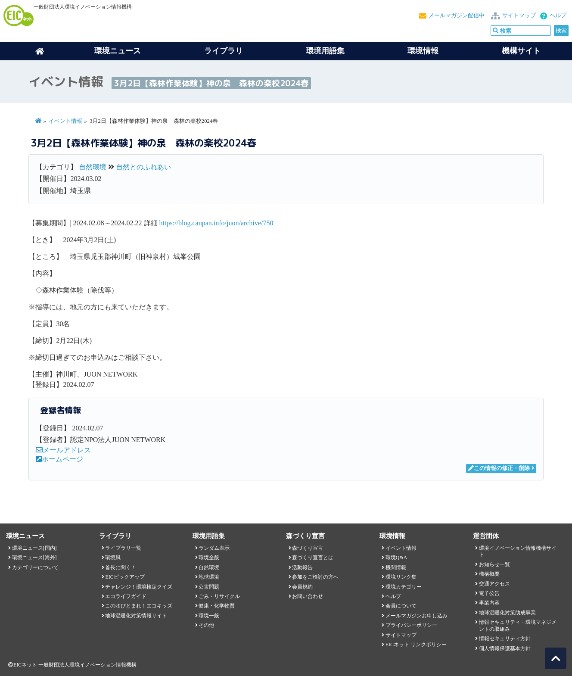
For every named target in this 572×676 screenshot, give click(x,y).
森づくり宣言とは (312, 558)
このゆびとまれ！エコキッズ (138, 606)
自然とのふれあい (143, 167)
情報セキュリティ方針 (505, 639)
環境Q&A (396, 558)
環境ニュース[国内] (34, 548)
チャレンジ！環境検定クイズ (138, 587)
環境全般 (209, 558)
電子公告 (489, 593)
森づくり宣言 (307, 548)
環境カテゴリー (403, 587)
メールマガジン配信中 (457, 15)
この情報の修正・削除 (499, 468)
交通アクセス (494, 584)
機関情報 (395, 567)
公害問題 (209, 587)
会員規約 (302, 587)
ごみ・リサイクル (219, 596)
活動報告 (302, 567)
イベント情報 (65, 121)
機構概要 (489, 574)
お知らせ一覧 (494, 564)
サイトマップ (519, 15)
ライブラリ (223, 51)
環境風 (113, 558)
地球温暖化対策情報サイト (136, 616)
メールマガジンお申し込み (416, 616)
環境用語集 (325, 51)
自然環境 (92, 167)
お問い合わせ (307, 596)
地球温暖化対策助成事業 (507, 613)
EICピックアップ (124, 577)
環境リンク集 (401, 577)
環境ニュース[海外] (34, 558)
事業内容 (489, 603)
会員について (401, 606)
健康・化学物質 (217, 606)
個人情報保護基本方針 (505, 648)
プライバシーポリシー (411, 625)
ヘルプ (558, 15)
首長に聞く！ (120, 567)
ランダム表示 (214, 548)
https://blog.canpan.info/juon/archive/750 (216, 223)
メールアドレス (63, 450)
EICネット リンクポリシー (416, 645)
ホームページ (59, 459)
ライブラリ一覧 (123, 548)
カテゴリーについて (35, 567)
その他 (206, 625)
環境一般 (209, 616)
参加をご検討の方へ (315, 577)
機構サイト (521, 51)
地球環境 (209, 577)
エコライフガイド (125, 596)
